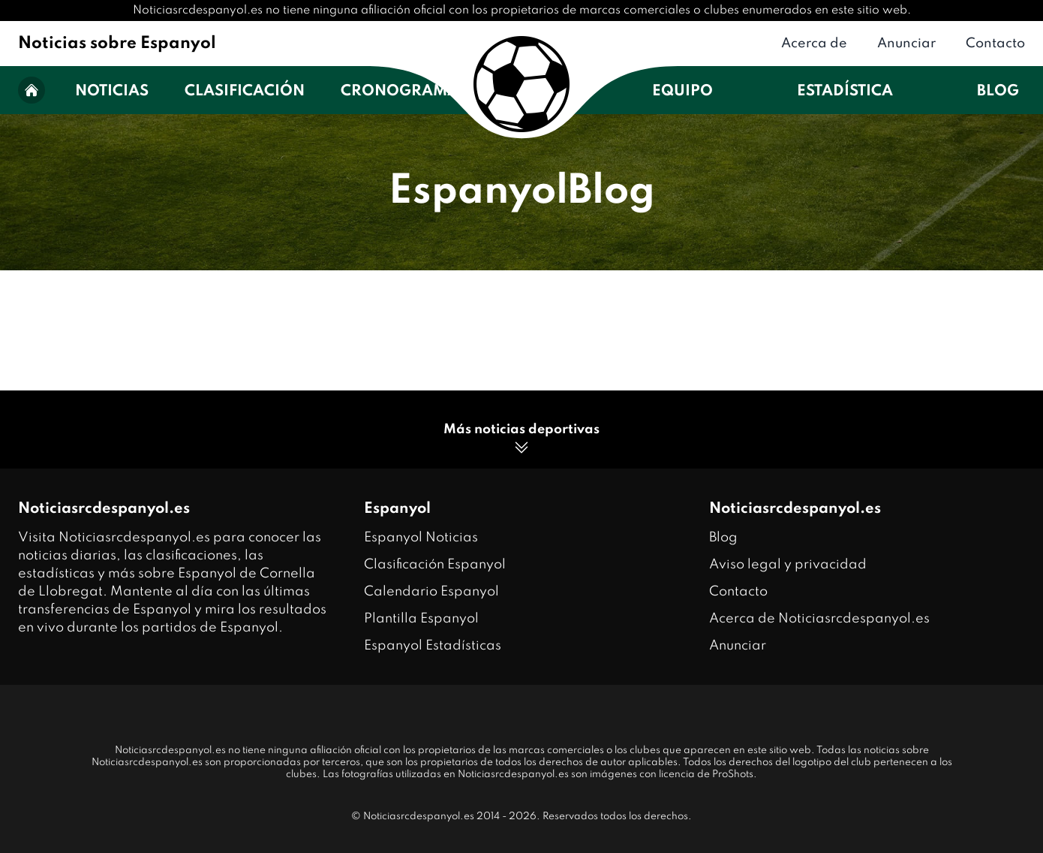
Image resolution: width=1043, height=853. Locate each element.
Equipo (682, 91)
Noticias (112, 91)
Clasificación (245, 91)
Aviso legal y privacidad (788, 564)
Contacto (995, 43)
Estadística (845, 91)
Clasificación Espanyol (435, 564)
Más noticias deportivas (521, 440)
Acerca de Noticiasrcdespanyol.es (819, 618)
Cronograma (399, 91)
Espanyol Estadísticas (432, 646)
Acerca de (814, 43)
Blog (998, 91)
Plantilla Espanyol (421, 618)
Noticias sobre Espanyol (117, 43)
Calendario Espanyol (431, 591)
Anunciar (906, 43)
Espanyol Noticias (421, 537)
